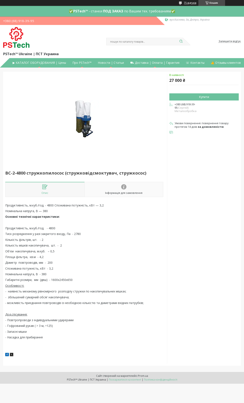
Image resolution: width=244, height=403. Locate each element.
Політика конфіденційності (160, 379)
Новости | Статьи (111, 62)
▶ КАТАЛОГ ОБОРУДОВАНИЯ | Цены (39, 62)
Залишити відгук (230, 41)
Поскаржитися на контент (125, 379)
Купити (204, 97)
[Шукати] (181, 41)
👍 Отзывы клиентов (226, 62)
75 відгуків (190, 3)
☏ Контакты (195, 62)
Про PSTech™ (82, 62)
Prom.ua (143, 376)
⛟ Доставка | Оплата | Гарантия (154, 62)
